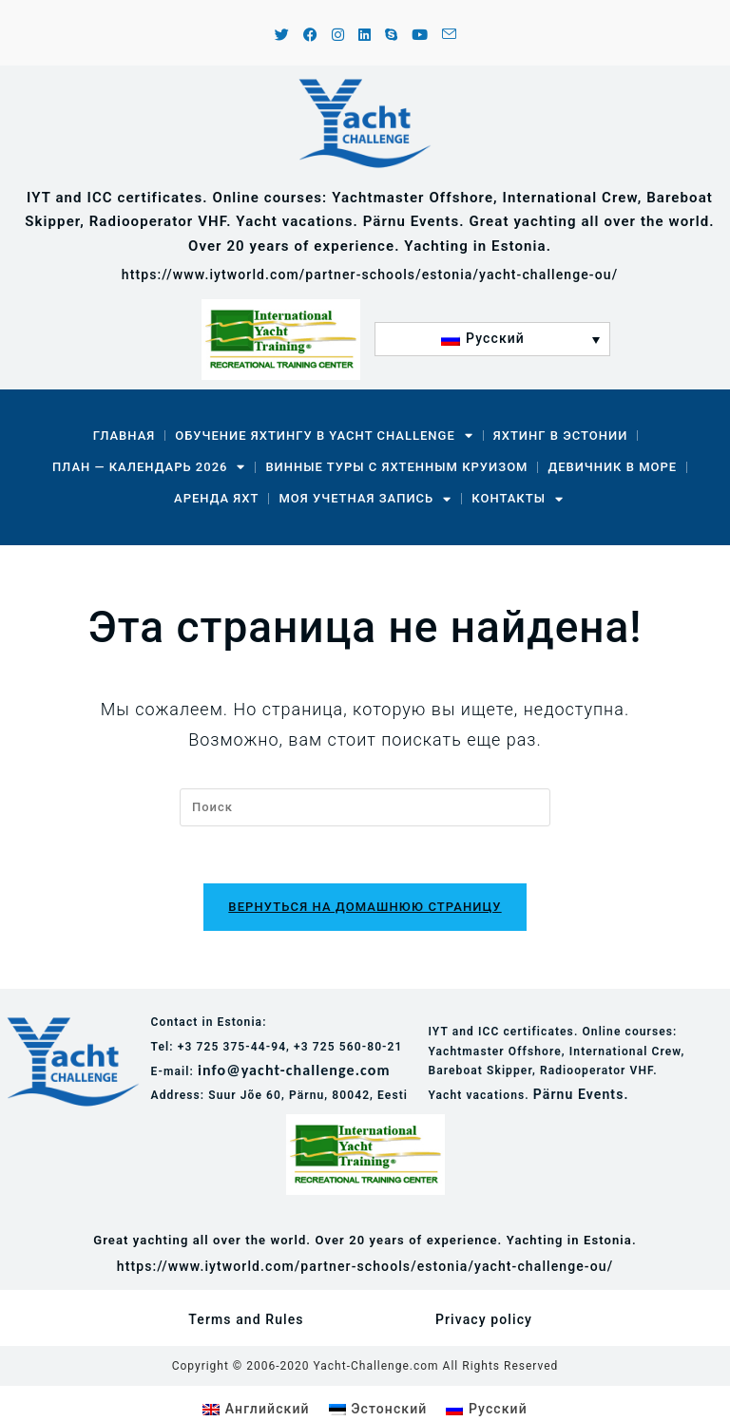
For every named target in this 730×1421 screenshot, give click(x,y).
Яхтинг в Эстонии (560, 435)
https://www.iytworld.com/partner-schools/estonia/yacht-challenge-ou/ (370, 274)
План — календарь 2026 (149, 467)
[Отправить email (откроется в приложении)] (446, 36)
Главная (124, 435)
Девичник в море (612, 467)
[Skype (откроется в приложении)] (391, 36)
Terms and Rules (245, 1320)
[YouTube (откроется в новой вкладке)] (420, 36)
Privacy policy (483, 1320)
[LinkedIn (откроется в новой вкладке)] (365, 36)
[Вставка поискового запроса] (365, 807)
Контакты (517, 499)
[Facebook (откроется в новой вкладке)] (311, 36)
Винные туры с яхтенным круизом (396, 467)
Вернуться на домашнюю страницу (364, 907)
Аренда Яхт (216, 498)
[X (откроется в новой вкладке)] (282, 36)
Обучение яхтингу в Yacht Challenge (323, 435)
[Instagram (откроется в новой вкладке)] (338, 36)
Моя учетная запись (365, 499)
